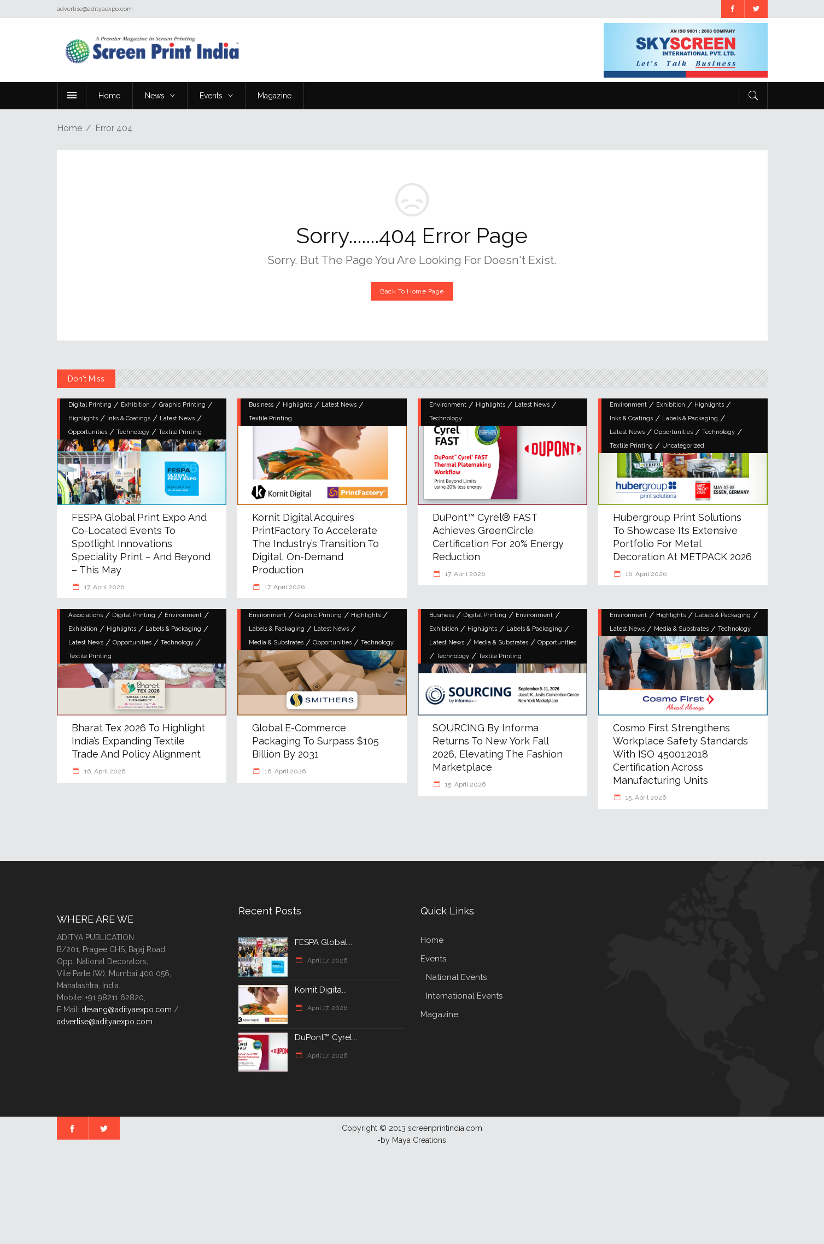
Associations (85, 615)
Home (69, 128)
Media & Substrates (276, 642)
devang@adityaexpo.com (126, 1009)
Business (261, 404)
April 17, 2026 (326, 960)
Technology (132, 432)
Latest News (177, 418)
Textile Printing (180, 432)
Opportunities (87, 432)
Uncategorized (683, 445)
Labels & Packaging (690, 418)
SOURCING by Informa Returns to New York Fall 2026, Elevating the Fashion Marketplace (498, 747)
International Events (464, 996)
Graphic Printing (182, 404)
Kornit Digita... (321, 990)
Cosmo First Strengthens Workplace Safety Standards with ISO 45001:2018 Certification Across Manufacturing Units (680, 754)
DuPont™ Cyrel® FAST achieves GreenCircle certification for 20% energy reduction (498, 537)
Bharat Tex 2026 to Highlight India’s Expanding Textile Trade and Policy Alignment (138, 741)
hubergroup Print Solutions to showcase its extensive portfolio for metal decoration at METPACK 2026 (682, 537)
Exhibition (135, 404)
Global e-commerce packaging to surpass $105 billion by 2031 (315, 741)
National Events (456, 977)
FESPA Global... (323, 942)
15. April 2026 (464, 784)
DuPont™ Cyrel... (326, 1037)
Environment (447, 404)
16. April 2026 (645, 574)
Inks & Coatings (128, 418)
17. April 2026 (103, 587)
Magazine (439, 1014)
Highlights (83, 418)
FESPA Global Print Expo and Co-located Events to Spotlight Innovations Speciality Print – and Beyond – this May (141, 544)
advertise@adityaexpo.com (105, 1021)
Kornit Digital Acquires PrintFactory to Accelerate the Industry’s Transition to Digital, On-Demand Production (315, 544)
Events (433, 959)
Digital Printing (90, 404)
